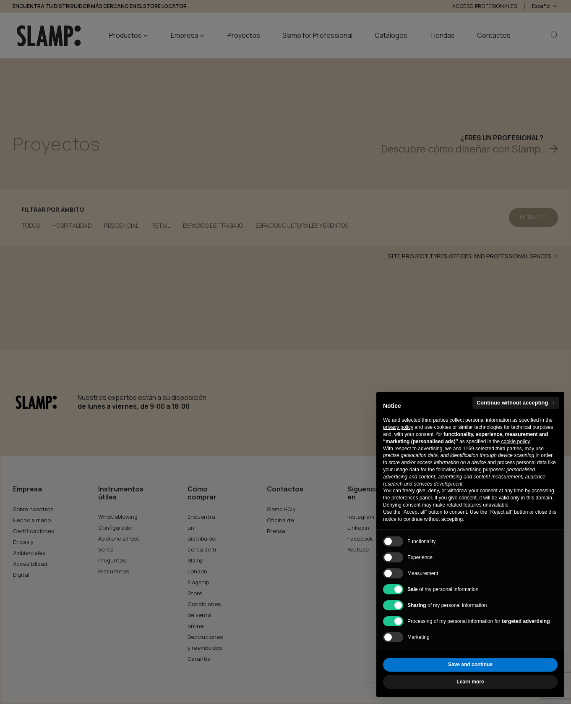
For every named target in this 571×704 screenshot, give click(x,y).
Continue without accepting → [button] (516, 402)
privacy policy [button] (398, 427)
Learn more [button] (470, 682)
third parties (508, 449)
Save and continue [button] (470, 664)
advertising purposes (480, 470)
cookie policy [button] (515, 441)
